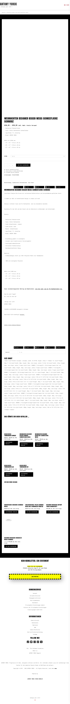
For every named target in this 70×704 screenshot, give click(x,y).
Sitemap (35, 634)
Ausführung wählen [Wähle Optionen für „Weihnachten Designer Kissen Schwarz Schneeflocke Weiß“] (25, 443)
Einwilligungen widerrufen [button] (35, 609)
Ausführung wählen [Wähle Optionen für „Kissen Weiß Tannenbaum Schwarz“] (9, 441)
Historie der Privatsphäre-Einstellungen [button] (35, 607)
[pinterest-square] (38, 642)
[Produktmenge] (9, 163)
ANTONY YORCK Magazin (35, 653)
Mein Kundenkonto (35, 600)
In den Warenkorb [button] (32, 511)
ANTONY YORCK (8, 4)
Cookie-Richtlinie (35, 629)
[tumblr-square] (41, 642)
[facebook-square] (28, 642)
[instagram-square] (35, 642)
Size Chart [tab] (31, 181)
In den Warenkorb (23, 163)
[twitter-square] (31, 642)
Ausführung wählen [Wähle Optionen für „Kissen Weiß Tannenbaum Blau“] (9, 473)
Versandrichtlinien (35, 595)
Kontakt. (22, 312)
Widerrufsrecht (35, 620)
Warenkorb (35, 602)
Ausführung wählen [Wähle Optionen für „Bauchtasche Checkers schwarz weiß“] (12, 511)
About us (35, 650)
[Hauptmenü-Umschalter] (66, 5)
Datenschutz (35, 622)
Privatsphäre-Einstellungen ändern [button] (35, 605)
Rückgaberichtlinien (34, 598)
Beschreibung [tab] (7, 181)
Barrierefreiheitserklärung (35, 632)
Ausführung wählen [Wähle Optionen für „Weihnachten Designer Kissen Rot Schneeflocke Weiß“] (40, 443)
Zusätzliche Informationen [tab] (19, 181)
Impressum (35, 625)
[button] (18, 185)
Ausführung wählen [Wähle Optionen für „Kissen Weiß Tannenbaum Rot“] (25, 473)
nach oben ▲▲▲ (53, 668)
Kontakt (35, 593)
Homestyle (3, 12)
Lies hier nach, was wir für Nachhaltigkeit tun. (48, 287)
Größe (5, 154)
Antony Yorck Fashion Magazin (12, 323)
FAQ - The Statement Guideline (35, 648)
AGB (35, 627)
